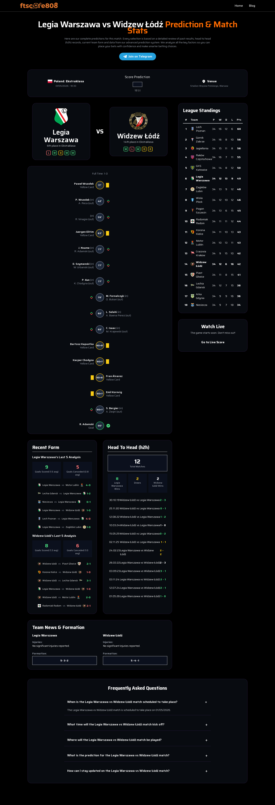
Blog (252, 5)
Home (239, 5)
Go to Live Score (213, 342)
